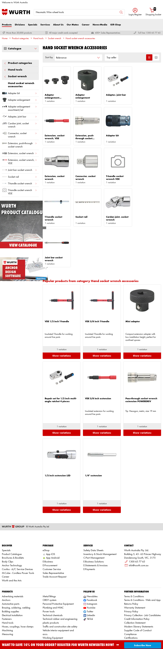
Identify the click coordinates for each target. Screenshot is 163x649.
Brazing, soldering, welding (16, 587)
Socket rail (19, 176)
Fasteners (7, 599)
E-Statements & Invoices (95, 545)
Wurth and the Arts (11, 560)
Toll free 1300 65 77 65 (149, 33)
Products (7, 25)
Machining (7, 610)
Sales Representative (53, 553)
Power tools (49, 591)
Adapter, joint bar (19, 116)
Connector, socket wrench (19, 134)
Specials (32, 25)
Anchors (6, 580)
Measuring (7, 614)
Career (85, 25)
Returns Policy (131, 584)
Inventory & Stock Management (100, 534)
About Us (58, 25)
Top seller (111, 57)
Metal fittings (49, 576)
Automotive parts (10, 584)
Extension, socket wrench (19, 153)
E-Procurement (50, 545)
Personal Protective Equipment (58, 584)
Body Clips (7, 541)
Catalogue (20, 48)
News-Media (100, 25)
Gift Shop (115, 25)
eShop (46, 530)
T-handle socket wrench (19, 183)
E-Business (48, 541)
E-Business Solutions (93, 541)
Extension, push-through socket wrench (19, 144)
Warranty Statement (134, 587)
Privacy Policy (131, 591)
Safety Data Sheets (93, 530)
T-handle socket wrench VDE (19, 191)
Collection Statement (134, 602)
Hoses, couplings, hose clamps (17, 606)
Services (45, 25)
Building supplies (10, 591)
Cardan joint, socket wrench (19, 124)
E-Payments (89, 549)
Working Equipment (53, 618)
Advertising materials (12, 576)
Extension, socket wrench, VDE (19, 161)
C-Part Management (93, 538)
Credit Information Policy (136, 599)
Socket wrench (54, 38)
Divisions (20, 25)
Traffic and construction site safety (60, 606)
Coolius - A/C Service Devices (17, 549)
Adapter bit (19, 93)
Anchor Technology (12, 545)
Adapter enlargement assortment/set (19, 107)
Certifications (131, 618)
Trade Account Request (54, 556)
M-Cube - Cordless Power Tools (18, 553)
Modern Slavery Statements (138, 606)
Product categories (20, 38)
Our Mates (73, 25)
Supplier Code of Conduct (138, 610)
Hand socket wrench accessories (80, 38)
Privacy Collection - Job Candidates (142, 595)
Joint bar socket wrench (19, 170)
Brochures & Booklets (13, 538)
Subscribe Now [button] (142, 645)
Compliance (130, 614)
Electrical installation (12, 595)
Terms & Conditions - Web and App (142, 580)
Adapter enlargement (19, 99)
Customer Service (52, 549)
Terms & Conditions (134, 576)
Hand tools (38, 38)
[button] (135, 12)
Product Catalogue (12, 534)
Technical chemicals (53, 595)
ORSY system (49, 580)
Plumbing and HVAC (53, 587)
